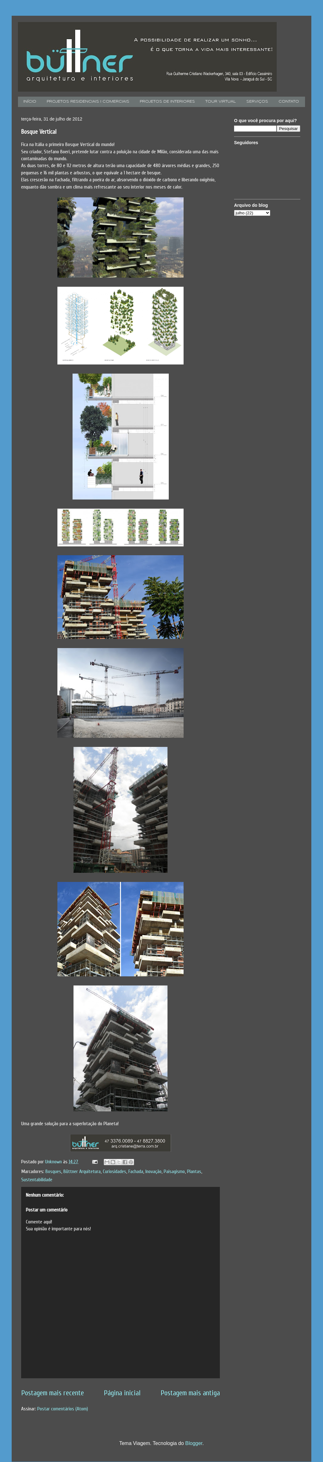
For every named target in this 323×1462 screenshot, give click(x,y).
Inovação (153, 1171)
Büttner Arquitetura (82, 1171)
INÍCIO (29, 101)
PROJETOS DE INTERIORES (167, 101)
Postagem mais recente (52, 1393)
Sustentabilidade (36, 1180)
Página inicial (122, 1393)
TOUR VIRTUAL (220, 101)
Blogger (193, 1443)
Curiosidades (114, 1171)
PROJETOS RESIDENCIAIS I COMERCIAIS (88, 101)
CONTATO (289, 101)
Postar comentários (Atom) (62, 1409)
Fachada (135, 1171)
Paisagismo (174, 1171)
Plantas (194, 1171)
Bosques (53, 1171)
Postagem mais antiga (190, 1393)
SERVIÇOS (257, 101)
